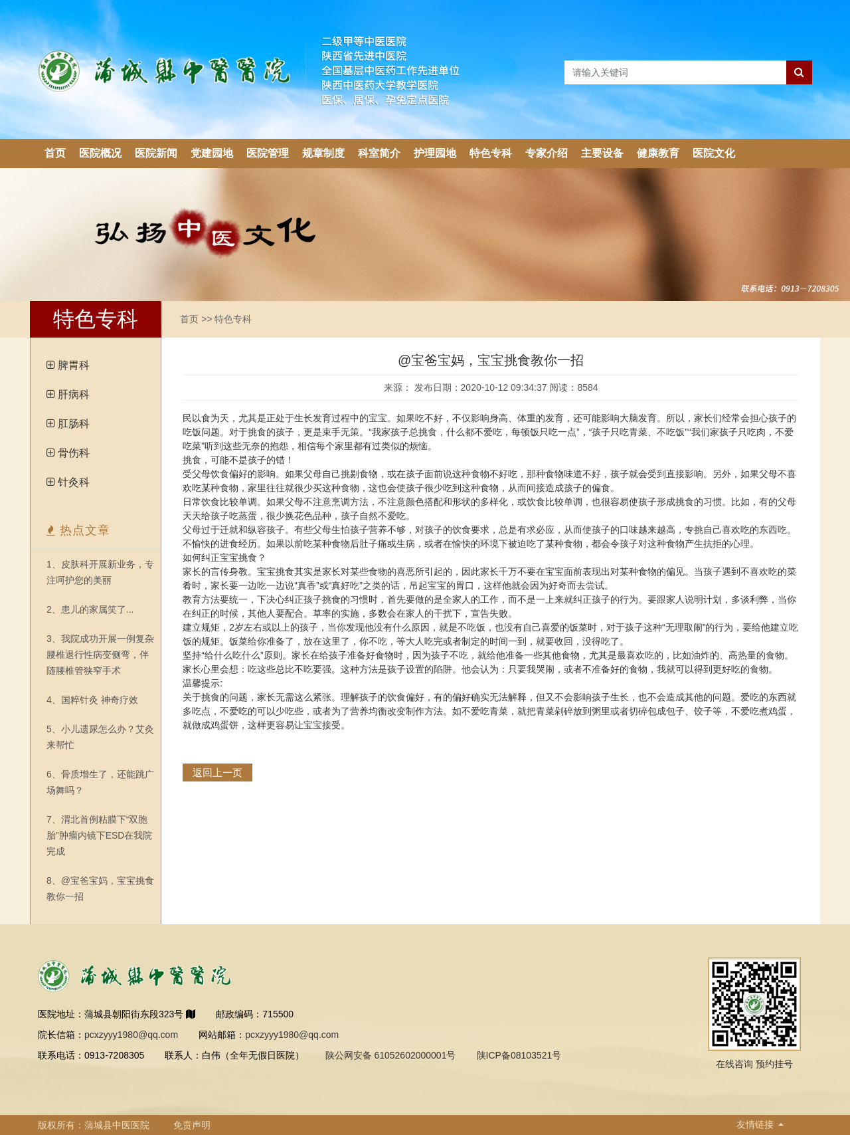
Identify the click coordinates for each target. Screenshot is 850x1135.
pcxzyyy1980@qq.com (131, 1034)
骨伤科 (74, 453)
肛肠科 (74, 423)
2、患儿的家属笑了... (89, 609)
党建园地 (212, 153)
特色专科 (490, 153)
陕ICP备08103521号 (519, 1055)
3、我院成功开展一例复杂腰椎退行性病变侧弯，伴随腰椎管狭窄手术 (100, 654)
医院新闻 (156, 153)
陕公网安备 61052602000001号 (390, 1055)
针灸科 (74, 482)
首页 (55, 153)
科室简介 (379, 153)
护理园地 (435, 153)
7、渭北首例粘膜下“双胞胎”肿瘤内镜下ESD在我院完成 (99, 835)
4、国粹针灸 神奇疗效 (92, 699)
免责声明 (192, 1125)
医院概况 (100, 153)
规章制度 (323, 153)
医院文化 (714, 153)
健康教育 (658, 153)
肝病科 (74, 394)
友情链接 (756, 1124)
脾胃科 (74, 365)
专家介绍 (546, 153)
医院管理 (267, 153)
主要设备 (602, 153)
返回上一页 (217, 772)
